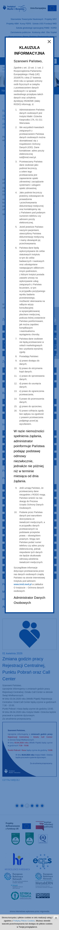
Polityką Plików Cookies (24, 921)
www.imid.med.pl (23, 584)
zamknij (56, 918)
